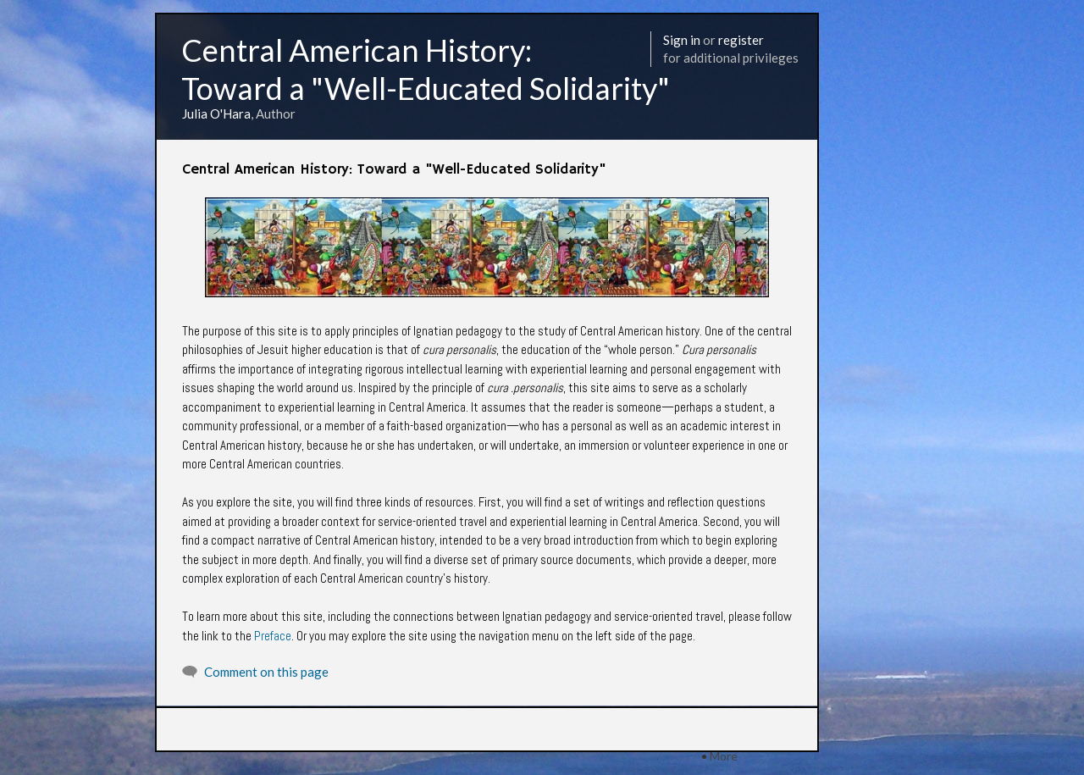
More (724, 756)
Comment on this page (266, 671)
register (741, 39)
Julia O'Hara (216, 113)
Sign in (681, 39)
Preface (272, 636)
